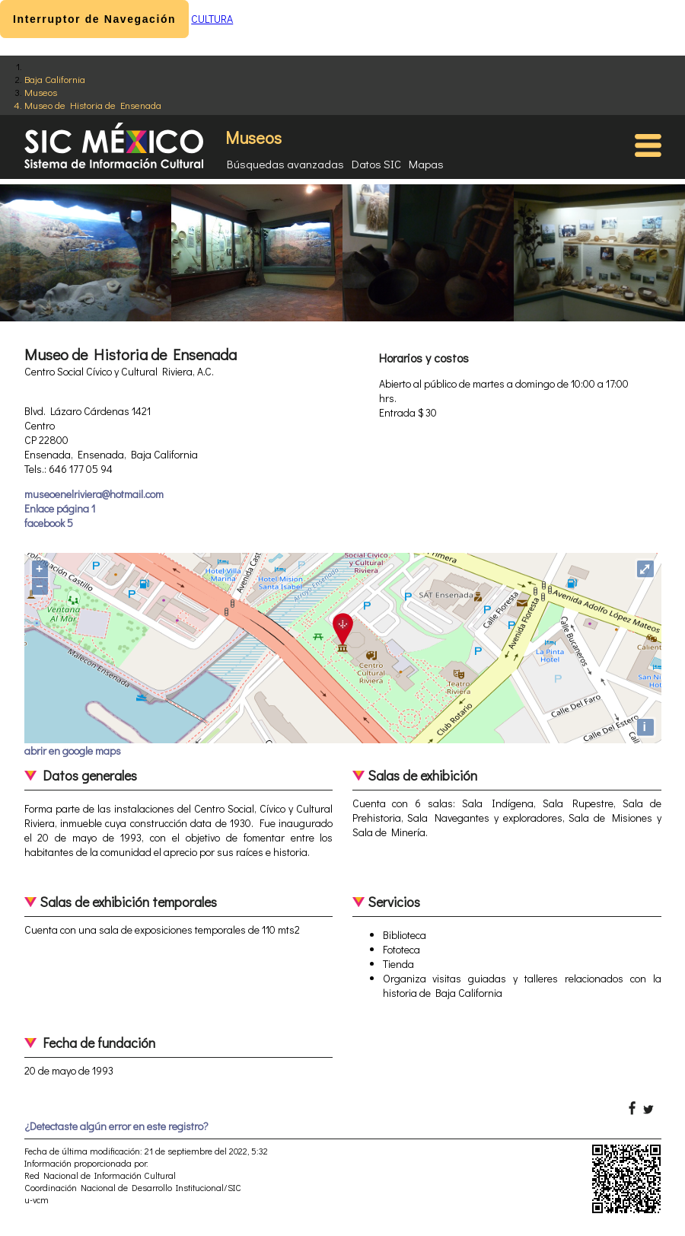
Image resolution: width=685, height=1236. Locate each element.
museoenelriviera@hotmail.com (94, 494)
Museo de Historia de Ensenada (92, 104)
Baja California (54, 78)
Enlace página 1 (59, 508)
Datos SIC (376, 163)
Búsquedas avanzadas (285, 163)
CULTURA (212, 18)
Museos (40, 91)
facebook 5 (48, 523)
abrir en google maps (72, 750)
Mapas (426, 163)
